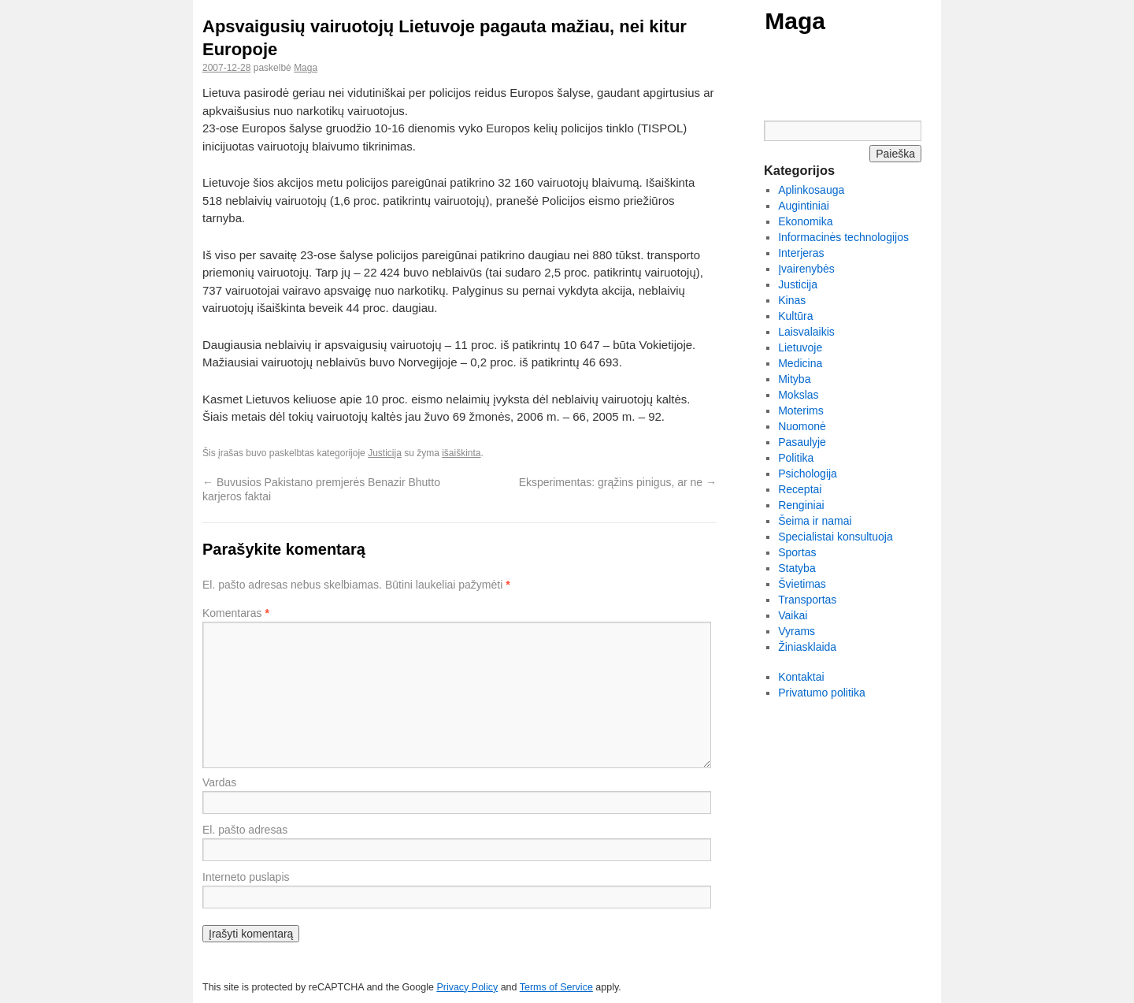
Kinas (792, 300)
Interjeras (801, 253)
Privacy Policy (467, 987)
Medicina (800, 363)
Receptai (799, 489)
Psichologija (807, 473)
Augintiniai (803, 205)
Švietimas (802, 584)
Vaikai (792, 615)
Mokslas (798, 394)
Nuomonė (802, 426)
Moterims (801, 410)
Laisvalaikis (806, 331)
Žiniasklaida (807, 647)
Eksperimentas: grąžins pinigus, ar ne (618, 482)
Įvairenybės (806, 268)
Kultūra (795, 316)
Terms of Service (556, 987)
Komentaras (235, 613)
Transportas (807, 599)
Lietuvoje (800, 347)
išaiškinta (461, 453)
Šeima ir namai (814, 521)
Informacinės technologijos (843, 237)
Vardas (219, 782)
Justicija (385, 453)
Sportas (797, 552)
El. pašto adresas (244, 829)
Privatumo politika (821, 692)
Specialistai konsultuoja (835, 536)
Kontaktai (801, 677)
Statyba (796, 568)
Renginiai (801, 505)
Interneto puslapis (246, 877)
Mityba (794, 379)
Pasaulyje (802, 442)
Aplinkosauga (811, 190)
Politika (795, 457)
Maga (795, 21)
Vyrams (796, 631)
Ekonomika (805, 221)
